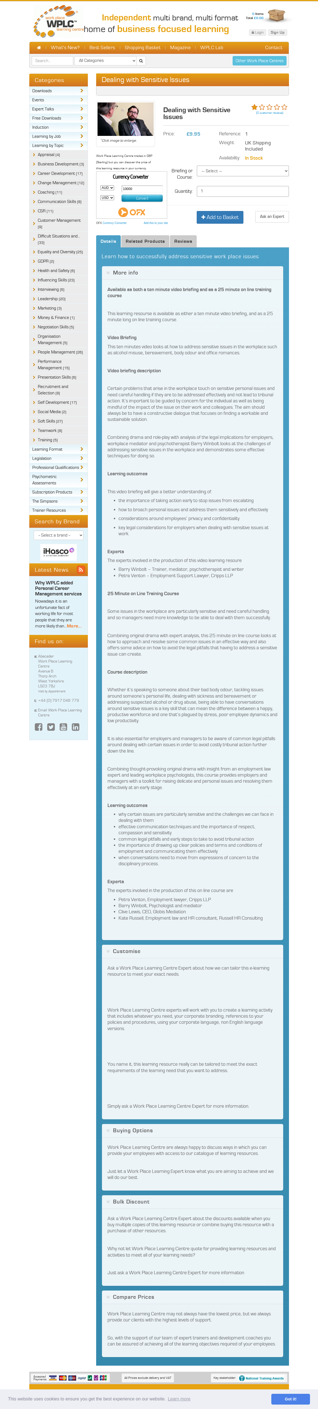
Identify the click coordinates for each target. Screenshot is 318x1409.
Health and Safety (56, 270)
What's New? (65, 48)
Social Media (52, 412)
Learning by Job (46, 136)
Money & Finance (56, 317)
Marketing (50, 308)
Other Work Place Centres (259, 61)
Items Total (255, 16)
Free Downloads (46, 118)
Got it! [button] (290, 1399)
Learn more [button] (179, 1399)
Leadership (51, 299)
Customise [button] (127, 951)
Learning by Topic (48, 145)
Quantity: (184, 191)
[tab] (192, 272)
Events (38, 100)
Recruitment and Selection (53, 389)
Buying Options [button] (133, 1130)
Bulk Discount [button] (131, 1201)
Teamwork (50, 430)
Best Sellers (102, 48)
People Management (60, 352)
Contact (274, 48)
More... (74, 626)
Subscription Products (52, 492)
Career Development (60, 173)
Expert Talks (43, 109)
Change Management (61, 183)
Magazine (180, 48)
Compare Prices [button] (133, 1297)
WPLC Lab (211, 48)
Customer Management (59, 223)
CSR (45, 211)
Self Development (57, 402)
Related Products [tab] (145, 241)
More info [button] (125, 272)
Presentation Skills (57, 377)
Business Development (61, 164)
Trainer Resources (49, 510)
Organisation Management (52, 339)
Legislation (41, 458)
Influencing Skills (56, 280)
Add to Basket (220, 217)
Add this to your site (156, 223)
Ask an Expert (272, 216)
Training (48, 440)
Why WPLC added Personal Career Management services (58, 588)
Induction (40, 127)
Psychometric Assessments (44, 480)
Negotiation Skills (56, 327)
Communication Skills (60, 201)
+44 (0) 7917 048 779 (58, 700)
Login (258, 32)
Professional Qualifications (55, 467)
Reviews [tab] (183, 241)
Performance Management (54, 364)
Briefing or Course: (182, 174)
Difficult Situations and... (59, 239)
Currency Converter (115, 223)
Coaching (50, 192)
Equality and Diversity (60, 252)
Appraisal (49, 154)
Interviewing (51, 289)
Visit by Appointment (51, 691)
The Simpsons (44, 501)
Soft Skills (50, 421)
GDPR (46, 261)
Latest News (52, 570)
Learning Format (47, 449)
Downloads (42, 91)
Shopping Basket (143, 48)
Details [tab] (108, 241)
